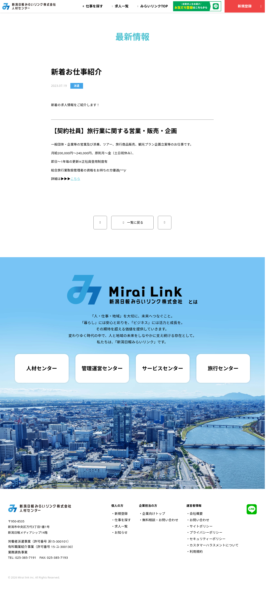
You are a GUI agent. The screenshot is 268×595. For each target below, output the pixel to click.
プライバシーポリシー (206, 532)
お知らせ (121, 532)
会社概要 (196, 513)
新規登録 (250, 6)
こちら (75, 179)
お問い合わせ (199, 520)
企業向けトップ (153, 513)
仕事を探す (123, 520)
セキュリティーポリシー (207, 539)
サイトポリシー (201, 526)
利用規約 (196, 551)
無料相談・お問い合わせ (160, 520)
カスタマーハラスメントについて (214, 545)
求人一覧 (121, 526)
